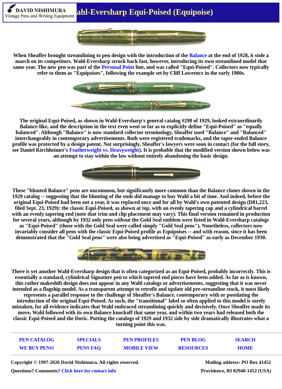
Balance (198, 55)
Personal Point (118, 67)
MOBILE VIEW (141, 347)
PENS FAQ (89, 347)
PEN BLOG (193, 339)
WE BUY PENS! (36, 347)
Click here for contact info (89, 370)
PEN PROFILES (141, 339)
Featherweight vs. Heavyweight (104, 150)
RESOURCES (193, 347)
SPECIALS (89, 339)
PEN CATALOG (36, 339)
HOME (245, 347)
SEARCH (245, 339)
